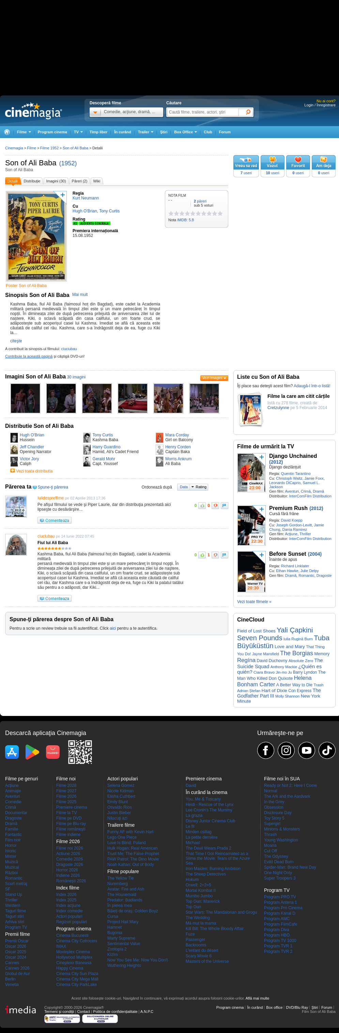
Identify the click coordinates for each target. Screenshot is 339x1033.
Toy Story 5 (274, 818)
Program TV (16, 927)
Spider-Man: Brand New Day (290, 867)
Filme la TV (66, 812)
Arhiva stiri (14, 921)
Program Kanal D (279, 913)
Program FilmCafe (280, 924)
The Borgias (296, 653)
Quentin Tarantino (296, 473)
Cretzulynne (278, 407)
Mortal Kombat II (201, 890)
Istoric (10, 851)
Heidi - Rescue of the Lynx (209, 804)
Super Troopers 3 (280, 878)
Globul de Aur (17, 973)
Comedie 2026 (69, 859)
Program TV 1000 (280, 940)
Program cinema (52, 132)
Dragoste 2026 (69, 864)
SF (7, 889)
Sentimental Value (123, 943)
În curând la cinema (206, 792)
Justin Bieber (119, 812)
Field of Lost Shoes (256, 630)
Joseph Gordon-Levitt (294, 525)
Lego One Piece (122, 837)
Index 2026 (66, 894)
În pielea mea (119, 905)
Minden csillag (199, 831)
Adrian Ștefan (248, 691)
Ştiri (163, 132)
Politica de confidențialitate (115, 1011)
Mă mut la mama (201, 923)
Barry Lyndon (305, 672)
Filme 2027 (66, 791)
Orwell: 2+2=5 (198, 885)
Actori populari (69, 916)
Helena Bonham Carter (274, 681)
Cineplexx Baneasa (73, 962)
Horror (11, 845)
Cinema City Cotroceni (76, 941)
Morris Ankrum (178, 458)
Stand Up (13, 894)
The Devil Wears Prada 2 (208, 848)
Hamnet (114, 927)
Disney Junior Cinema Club (210, 821)
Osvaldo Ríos (119, 807)
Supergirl (272, 823)
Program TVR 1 (278, 946)
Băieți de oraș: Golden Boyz (132, 911)
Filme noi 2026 (69, 848)
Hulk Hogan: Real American (132, 848)
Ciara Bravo (264, 672)
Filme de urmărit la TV (265, 446)
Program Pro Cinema (283, 907)
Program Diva (276, 929)
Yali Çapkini (295, 630)
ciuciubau (69, 349)
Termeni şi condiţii (59, 1011)
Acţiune (291, 534)
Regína (246, 660)
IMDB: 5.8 (185, 220)
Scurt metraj (16, 883)
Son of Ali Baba (30, 163)
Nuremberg (117, 883)
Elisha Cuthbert (121, 796)
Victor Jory (29, 458)
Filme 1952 (49, 148)
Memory (321, 654)
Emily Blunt (117, 801)
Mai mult (80, 294)
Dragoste (324, 575)
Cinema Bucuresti (72, 935)
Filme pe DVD (69, 818)
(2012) (276, 462)
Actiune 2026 (68, 853)
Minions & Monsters (282, 829)
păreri (200, 201)
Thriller (305, 534)
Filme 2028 (66, 785)
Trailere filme (121, 825)
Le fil (190, 826)
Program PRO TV (280, 897)
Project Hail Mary (122, 921)
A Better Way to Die (294, 685)
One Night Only (278, 872)
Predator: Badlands (124, 900)
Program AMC (277, 918)
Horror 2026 (67, 870)
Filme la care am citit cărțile (298, 396)
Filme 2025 (66, 801)
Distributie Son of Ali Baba (39, 426)
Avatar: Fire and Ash (125, 889)
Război (11, 872)
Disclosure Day (278, 812)
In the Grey (274, 801)
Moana (270, 845)
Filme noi (66, 778)
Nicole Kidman (120, 791)
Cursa (112, 916)
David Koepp (292, 520)
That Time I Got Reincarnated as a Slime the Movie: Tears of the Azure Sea (218, 858)
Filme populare (123, 871)
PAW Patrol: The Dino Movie (133, 859)
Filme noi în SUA (282, 778)
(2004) (315, 554)
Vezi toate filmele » (254, 601)
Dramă (318, 491)
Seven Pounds (259, 638)
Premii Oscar (17, 941)
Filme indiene (68, 834)
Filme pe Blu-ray (71, 823)
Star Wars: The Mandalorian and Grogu (221, 912)
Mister (10, 856)
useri (246, 173)
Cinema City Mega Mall (77, 979)
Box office (274, 1007)
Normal (270, 791)
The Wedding (198, 917)
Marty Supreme (121, 938)
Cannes (12, 962)
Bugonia (114, 932)
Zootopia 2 (117, 949)
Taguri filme (15, 911)
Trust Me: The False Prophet (133, 853)
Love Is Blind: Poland (126, 842)
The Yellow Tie (120, 878)
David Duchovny (272, 660)
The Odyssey (276, 856)
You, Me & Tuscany (203, 799)
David (191, 785)
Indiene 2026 (68, 875)
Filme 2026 (66, 796)
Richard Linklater (295, 566)
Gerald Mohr (104, 458)
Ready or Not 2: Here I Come (290, 785)
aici (113, 628)
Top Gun (193, 906)
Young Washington (281, 840)
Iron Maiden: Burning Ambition (213, 868)
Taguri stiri (14, 916)
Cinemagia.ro (33, 110)
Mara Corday (177, 435)
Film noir (13, 840)
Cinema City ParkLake (76, 984)
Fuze (190, 934)
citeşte (16, 341)
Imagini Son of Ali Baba (35, 376)
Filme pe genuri (21, 778)
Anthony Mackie (284, 667)
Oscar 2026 (15, 946)
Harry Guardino (107, 447)
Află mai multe (257, 998)
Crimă (306, 491)
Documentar (16, 812)
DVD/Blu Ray (297, 1007)
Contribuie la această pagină (28, 356)
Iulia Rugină (293, 639)
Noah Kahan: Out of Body (130, 864)
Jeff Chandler (32, 447)
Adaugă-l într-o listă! (312, 386)
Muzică (11, 861)
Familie (11, 829)
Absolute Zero (301, 660)
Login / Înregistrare (320, 105)
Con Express (299, 690)
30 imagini (76, 377)
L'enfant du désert (202, 950)
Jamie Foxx (314, 478)
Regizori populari (71, 921)
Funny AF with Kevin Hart (130, 831)
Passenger (195, 939)
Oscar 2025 (15, 951)
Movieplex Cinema (73, 951)
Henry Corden (178, 447)
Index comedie (69, 911)
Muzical (12, 867)
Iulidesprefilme (50, 498)
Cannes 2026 (17, 968)
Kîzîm (112, 954)
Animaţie (13, 791)
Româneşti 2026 (71, 881)
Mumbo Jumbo (199, 896)
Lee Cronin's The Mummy (209, 810)
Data (184, 487)
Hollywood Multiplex (74, 957)
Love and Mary (290, 646)
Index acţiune (68, 905)
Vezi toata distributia (34, 471)
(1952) (68, 163)
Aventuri (291, 491)
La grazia (194, 815)
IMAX (61, 946)
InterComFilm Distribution (310, 496)
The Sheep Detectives (206, 874)
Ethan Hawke (287, 571)
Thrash (270, 834)
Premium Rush (288, 508)
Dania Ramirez (294, 529)
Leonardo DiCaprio (285, 483)
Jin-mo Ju (284, 672)
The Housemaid (121, 894)
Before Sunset (287, 554)
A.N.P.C (146, 1011)
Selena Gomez (120, 785)
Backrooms (196, 945)
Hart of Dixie (274, 690)
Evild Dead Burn (279, 861)
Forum (225, 132)
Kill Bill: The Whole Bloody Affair (215, 928)
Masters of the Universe (207, 961)
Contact (83, 1011)
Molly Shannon (287, 696)
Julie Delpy (310, 571)
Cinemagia (14, 148)
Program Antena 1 (280, 902)
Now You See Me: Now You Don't (137, 960)
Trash (318, 685)
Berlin (10, 979)
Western (12, 905)
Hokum (192, 879)
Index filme (67, 887)
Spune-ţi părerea (53, 487)
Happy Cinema (69, 968)
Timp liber (98, 132)
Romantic (306, 575)
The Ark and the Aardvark (287, 796)
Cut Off (270, 851)
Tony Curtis (103, 435)
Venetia (12, 984)
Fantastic (13, 834)
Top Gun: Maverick (203, 901)
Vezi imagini (212, 378)
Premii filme (17, 934)
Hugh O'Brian (32, 435)
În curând (122, 132)
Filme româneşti (70, 829)
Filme (31, 148)
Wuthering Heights (124, 965)
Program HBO (277, 935)
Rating (201, 487)
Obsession (273, 807)
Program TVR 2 (278, 951)
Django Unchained (293, 456)
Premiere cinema (71, 807)
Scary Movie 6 (199, 956)
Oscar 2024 (15, 957)
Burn (309, 639)
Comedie (13, 801)
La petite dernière (201, 837)
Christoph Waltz (289, 478)
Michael (193, 842)
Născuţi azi (117, 818)
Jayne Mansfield (265, 654)
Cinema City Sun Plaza (77, 973)
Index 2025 (66, 900)
